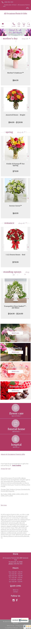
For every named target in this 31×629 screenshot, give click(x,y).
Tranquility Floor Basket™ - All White (15, 307)
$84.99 (15, 80)
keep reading (16, 465)
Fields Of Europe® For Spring (15, 164)
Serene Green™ (15, 206)
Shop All (25, 39)
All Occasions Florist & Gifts (15, 14)
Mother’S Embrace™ (15, 73)
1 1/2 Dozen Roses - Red (15, 255)
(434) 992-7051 (8, 2)
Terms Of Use (10, 625)
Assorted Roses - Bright (15, 115)
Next (28, 65)
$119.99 (15, 262)
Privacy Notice (20, 625)
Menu (2, 26)
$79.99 (15, 171)
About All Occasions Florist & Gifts (13, 454)
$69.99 (15, 213)
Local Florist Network (12, 627)
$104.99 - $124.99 (15, 313)
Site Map (22, 627)
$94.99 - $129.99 (16, 122)
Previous (2, 65)
